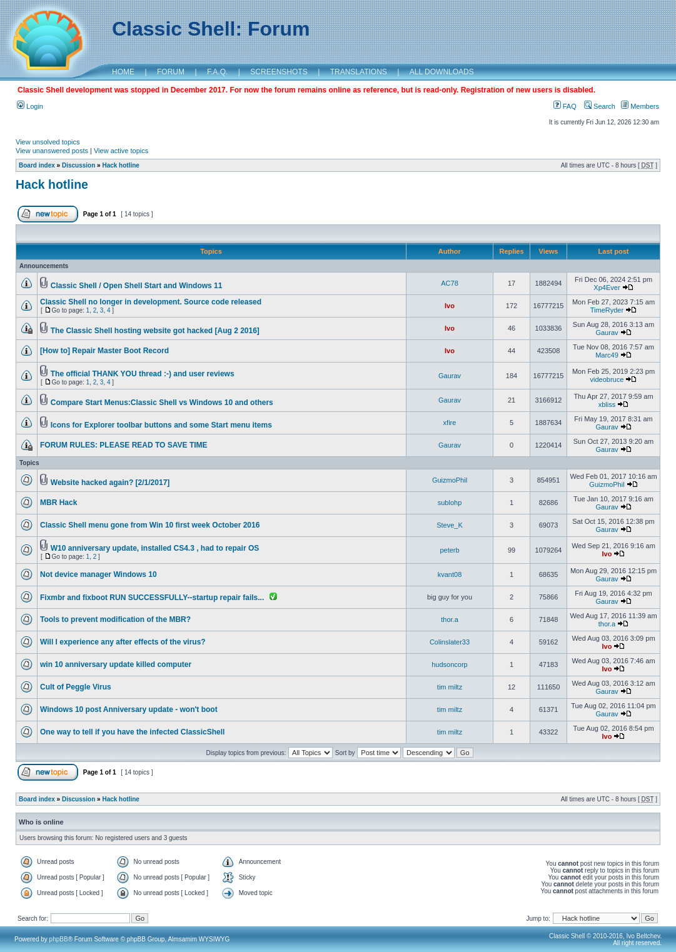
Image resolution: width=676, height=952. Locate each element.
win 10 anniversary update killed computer (115, 664)
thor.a (449, 619)
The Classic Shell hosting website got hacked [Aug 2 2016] (155, 330)
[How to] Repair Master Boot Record (104, 350)
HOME (123, 72)
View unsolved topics (48, 142)
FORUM (170, 72)
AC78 (449, 283)
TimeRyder (606, 310)
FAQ (565, 106)
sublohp (450, 502)
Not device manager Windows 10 (98, 574)
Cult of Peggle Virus (75, 687)
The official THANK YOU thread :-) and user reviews (143, 373)
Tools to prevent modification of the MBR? (115, 619)
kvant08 (450, 574)
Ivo (450, 305)
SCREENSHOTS (278, 72)
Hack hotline (120, 165)
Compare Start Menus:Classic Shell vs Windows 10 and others (162, 402)
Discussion (78, 165)
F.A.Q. (217, 72)
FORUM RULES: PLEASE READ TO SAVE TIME (124, 445)
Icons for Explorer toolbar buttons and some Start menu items (161, 425)
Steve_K (449, 525)
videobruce (607, 379)
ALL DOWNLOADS (442, 72)
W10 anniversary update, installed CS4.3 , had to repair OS (155, 548)
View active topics (121, 150)
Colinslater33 (450, 642)
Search (599, 106)
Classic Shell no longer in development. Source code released (150, 302)
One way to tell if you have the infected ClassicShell (132, 732)
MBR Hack (58, 502)
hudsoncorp (449, 664)
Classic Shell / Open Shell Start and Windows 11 (137, 285)
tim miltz (449, 687)
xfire (450, 422)
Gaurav (606, 332)
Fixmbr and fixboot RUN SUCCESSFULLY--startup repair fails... (152, 597)
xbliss (607, 404)
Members (640, 106)
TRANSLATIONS (358, 72)
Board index (37, 165)
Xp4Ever (606, 287)
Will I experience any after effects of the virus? (123, 642)
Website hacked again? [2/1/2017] (110, 482)
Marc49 (606, 355)
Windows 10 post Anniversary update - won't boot (129, 709)
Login (30, 106)
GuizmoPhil (449, 480)
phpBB (58, 939)
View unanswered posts (52, 150)
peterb (449, 550)
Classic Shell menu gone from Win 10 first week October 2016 (150, 525)
